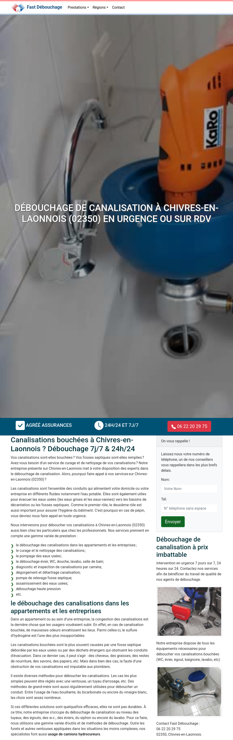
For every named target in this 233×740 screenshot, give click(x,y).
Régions (99, 7)
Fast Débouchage (44, 7)
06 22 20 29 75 (189, 426)
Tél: (164, 499)
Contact (118, 7)
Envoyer (173, 521)
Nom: (165, 479)
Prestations (77, 7)
